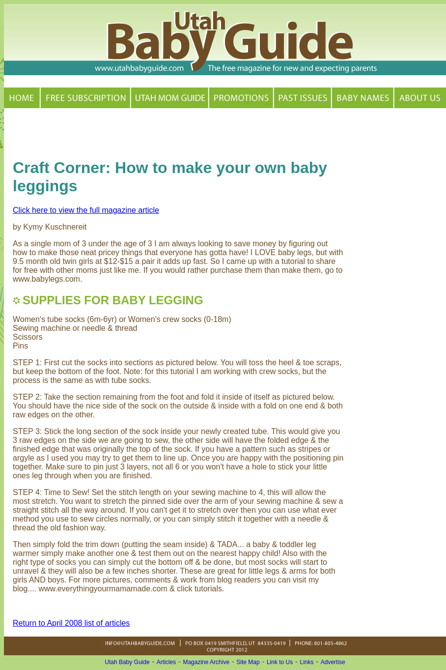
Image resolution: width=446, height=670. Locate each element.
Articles (166, 662)
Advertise (333, 662)
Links (307, 662)
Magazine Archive (206, 662)
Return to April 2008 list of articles (71, 623)
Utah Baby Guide (127, 662)
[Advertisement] (128, 131)
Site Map (247, 662)
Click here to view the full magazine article (86, 210)
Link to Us (280, 662)
